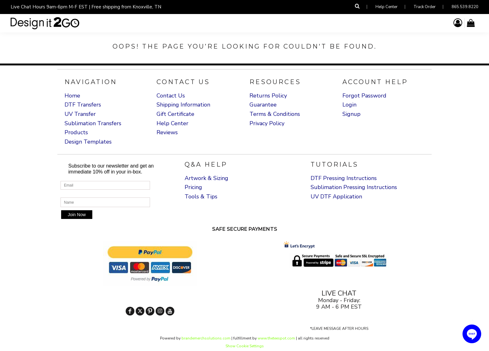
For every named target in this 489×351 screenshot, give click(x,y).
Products (76, 132)
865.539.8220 (465, 7)
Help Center (386, 7)
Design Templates (88, 141)
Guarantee (263, 104)
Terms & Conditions (274, 114)
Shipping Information (183, 104)
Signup (351, 114)
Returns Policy (268, 95)
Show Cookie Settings (244, 346)
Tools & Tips (201, 196)
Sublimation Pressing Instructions (354, 187)
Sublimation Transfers (93, 123)
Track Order (425, 7)
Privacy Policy (266, 123)
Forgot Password (364, 95)
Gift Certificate (175, 114)
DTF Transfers (83, 104)
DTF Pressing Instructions (344, 178)
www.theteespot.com (276, 338)
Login (349, 104)
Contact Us (171, 95)
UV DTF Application (336, 196)
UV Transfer (80, 114)
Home (72, 95)
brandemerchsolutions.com (205, 338)
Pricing (193, 187)
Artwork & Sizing (206, 178)
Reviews (167, 132)
